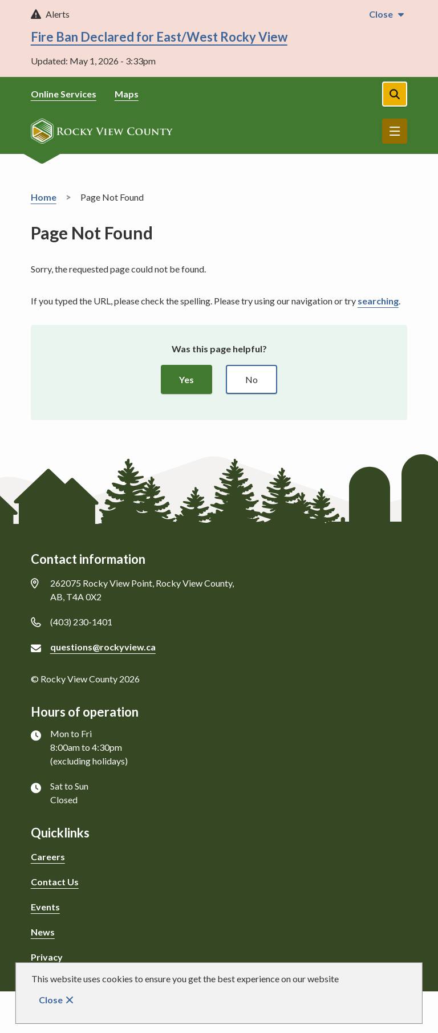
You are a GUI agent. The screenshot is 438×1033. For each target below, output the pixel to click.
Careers (48, 856)
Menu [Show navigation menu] (394, 131)
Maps (127, 93)
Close (51, 999)
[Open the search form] (394, 94)
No (251, 379)
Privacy (47, 956)
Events (45, 906)
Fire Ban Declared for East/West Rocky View (159, 36)
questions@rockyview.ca (103, 646)
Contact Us (55, 881)
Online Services (63, 93)
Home (43, 197)
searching (378, 300)
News (43, 931)
